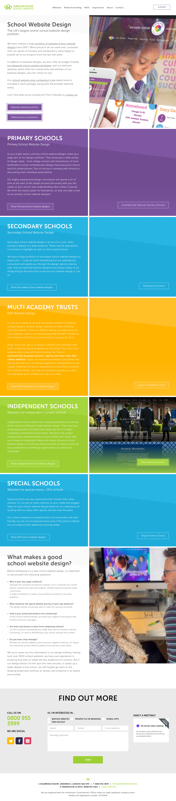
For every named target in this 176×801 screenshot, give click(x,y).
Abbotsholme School (153, 462)
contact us (71, 94)
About (110, 7)
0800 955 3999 (18, 721)
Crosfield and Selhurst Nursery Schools (143, 205)
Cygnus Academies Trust (151, 385)
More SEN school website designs (28, 537)
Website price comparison (24, 117)
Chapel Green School (153, 535)
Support (162, 7)
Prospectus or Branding (86, 719)
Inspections (98, 7)
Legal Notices (109, 787)
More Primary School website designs (30, 206)
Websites (56, 7)
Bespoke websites (58, 719)
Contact (119, 7)
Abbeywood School (154, 285)
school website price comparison (30, 80)
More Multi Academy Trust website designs (33, 386)
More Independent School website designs (33, 463)
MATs (87, 7)
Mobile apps (110, 719)
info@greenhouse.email (125, 784)
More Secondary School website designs (32, 287)
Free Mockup (56, 722)
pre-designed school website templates (29, 65)
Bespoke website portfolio (24, 107)
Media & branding (73, 7)
